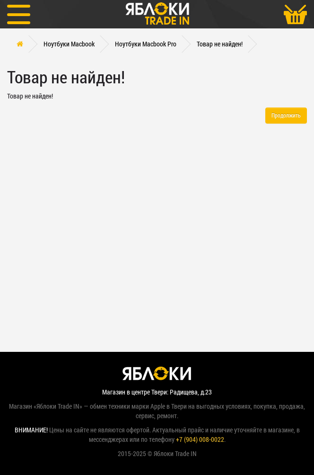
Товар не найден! (220, 43)
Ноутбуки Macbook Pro (145, 43)
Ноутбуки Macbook (69, 43)
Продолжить (286, 115)
